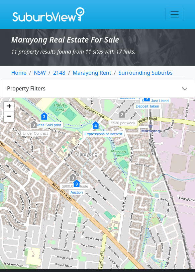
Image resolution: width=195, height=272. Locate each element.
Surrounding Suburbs (145, 72)
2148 (59, 72)
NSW (40, 72)
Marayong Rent (92, 72)
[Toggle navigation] (174, 14)
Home (19, 72)
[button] (146, 100)
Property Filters (26, 88)
